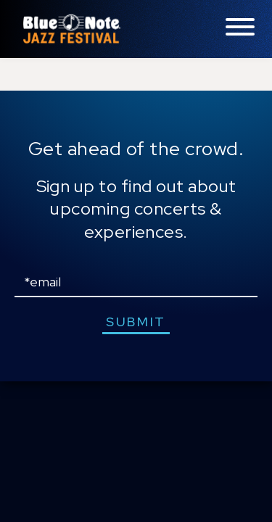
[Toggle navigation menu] (240, 28)
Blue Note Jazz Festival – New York (71, 29)
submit (136, 321)
